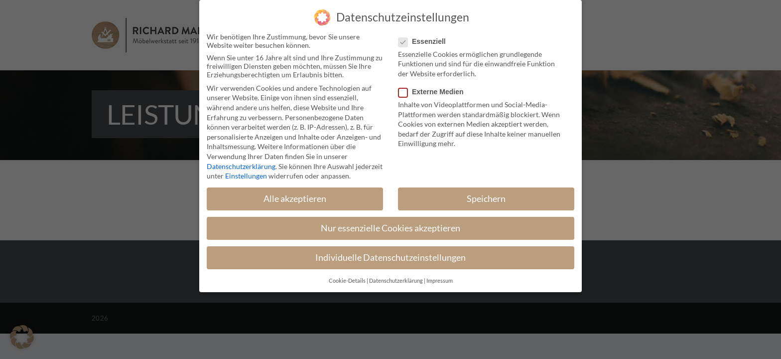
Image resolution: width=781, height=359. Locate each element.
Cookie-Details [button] (347, 281)
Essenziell (426, 41)
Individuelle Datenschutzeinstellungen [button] (390, 257)
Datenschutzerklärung (241, 166)
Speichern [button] (486, 198)
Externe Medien (435, 92)
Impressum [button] (439, 281)
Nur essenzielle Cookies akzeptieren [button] (390, 228)
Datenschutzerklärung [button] (396, 281)
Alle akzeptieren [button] (294, 198)
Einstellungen (246, 176)
